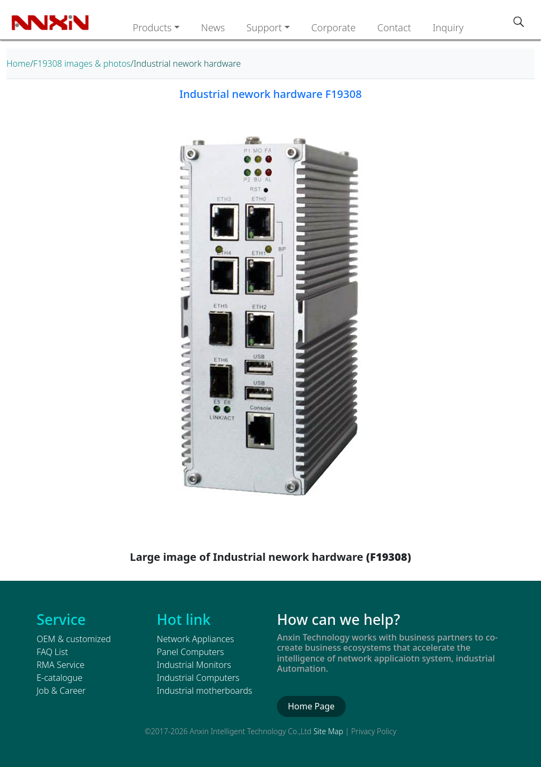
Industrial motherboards (204, 690)
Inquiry (448, 27)
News (213, 27)
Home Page (311, 706)
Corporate (333, 27)
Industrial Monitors (194, 665)
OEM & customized (74, 639)
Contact (394, 27)
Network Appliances (195, 639)
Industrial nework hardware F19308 (270, 94)
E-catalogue (59, 678)
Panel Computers (190, 652)
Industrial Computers (198, 678)
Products (152, 27)
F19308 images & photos (82, 63)
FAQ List (52, 652)
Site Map (328, 731)
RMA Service (60, 665)
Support (264, 27)
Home (18, 63)
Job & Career (61, 690)
